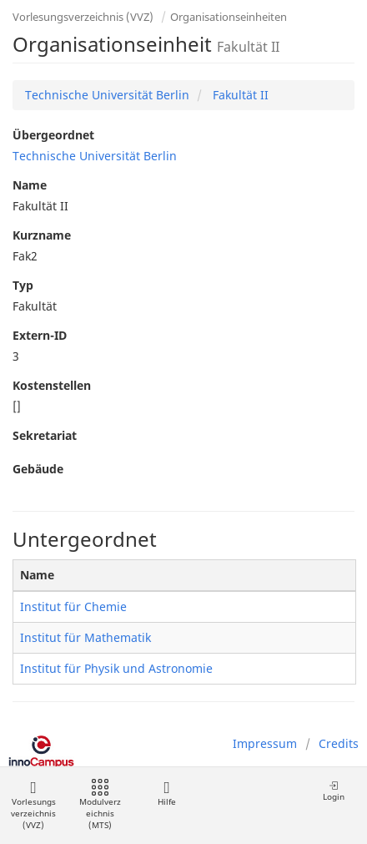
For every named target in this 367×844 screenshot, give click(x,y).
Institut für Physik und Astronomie (116, 668)
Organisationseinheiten (228, 16)
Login (333, 791)
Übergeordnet (53, 135)
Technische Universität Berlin (107, 95)
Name (30, 185)
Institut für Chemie (73, 606)
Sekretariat (45, 435)
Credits (339, 743)
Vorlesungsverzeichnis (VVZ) (83, 16)
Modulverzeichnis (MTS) (100, 805)
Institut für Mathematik (85, 637)
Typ (23, 285)
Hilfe (166, 793)
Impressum (265, 743)
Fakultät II (239, 95)
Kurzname (42, 235)
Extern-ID (40, 335)
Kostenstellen (52, 385)
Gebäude (38, 469)
